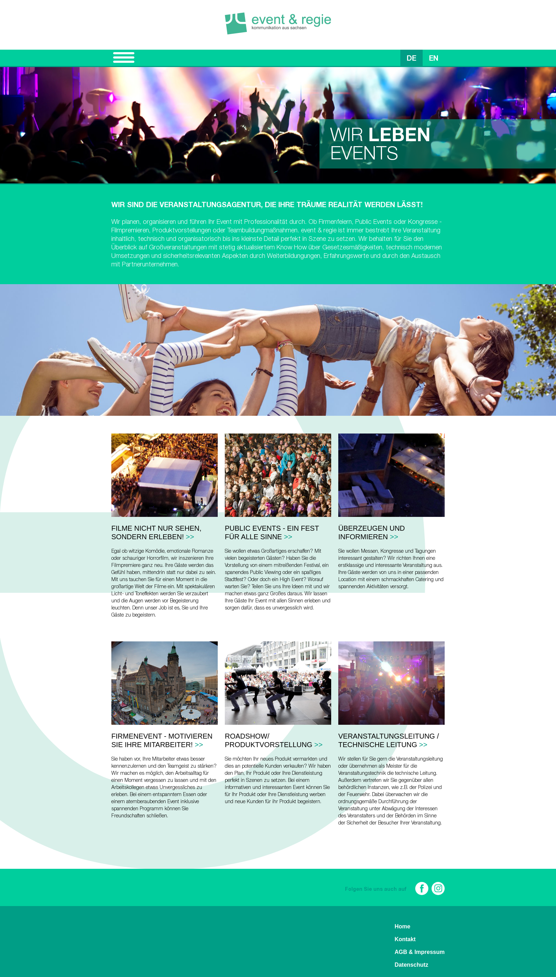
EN (433, 59)
